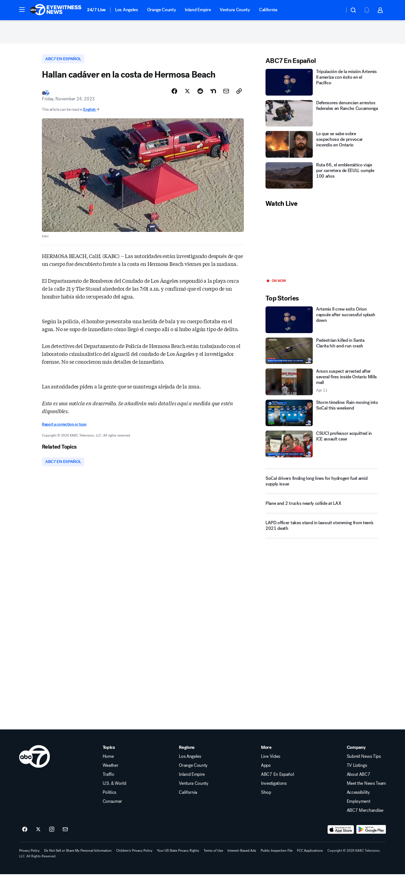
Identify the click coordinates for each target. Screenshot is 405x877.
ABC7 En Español (277, 777)
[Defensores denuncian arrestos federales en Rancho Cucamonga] (322, 115)
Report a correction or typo (64, 427)
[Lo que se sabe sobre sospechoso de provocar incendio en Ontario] (322, 146)
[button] (22, 9)
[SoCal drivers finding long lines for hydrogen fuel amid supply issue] (322, 483)
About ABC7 (358, 777)
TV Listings (357, 768)
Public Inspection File (276, 853)
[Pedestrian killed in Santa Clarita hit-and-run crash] (322, 353)
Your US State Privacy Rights (178, 853)
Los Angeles (126, 10)
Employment (358, 804)
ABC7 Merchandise (365, 813)
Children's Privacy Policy (134, 853)
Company (356, 750)
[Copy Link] (239, 93)
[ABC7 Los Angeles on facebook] (24, 832)
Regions (187, 750)
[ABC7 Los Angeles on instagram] (51, 832)
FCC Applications (310, 853)
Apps (266, 768)
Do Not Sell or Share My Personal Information (78, 853)
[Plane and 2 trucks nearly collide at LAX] (322, 507)
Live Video (270, 759)
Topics (109, 750)
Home (108, 759)
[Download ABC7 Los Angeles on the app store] (340, 832)
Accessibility (358, 795)
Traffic (108, 777)
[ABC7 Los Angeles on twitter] (38, 832)
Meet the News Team (366, 786)
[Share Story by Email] (226, 93)
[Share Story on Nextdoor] (213, 93)
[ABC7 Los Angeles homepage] (55, 10)
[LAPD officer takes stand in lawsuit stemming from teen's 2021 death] (322, 530)
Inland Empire (198, 10)
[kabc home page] (34, 759)
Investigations (274, 786)
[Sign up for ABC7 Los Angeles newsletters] (65, 832)
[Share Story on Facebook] (174, 93)
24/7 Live (96, 10)
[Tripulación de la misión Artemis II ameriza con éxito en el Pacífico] (322, 84)
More (266, 750)
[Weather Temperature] (336, 10)
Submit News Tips (364, 759)
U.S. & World (114, 786)
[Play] (322, 245)
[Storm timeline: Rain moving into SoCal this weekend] (322, 415)
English (91, 112)
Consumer (112, 804)
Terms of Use (213, 853)
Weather (110, 768)
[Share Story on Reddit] (200, 93)
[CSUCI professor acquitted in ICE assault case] (322, 446)
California (268, 10)
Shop (266, 795)
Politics (109, 795)
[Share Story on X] (187, 93)
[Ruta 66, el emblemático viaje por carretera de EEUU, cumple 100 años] (322, 177)
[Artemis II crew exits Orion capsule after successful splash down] (322, 321)
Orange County (161, 10)
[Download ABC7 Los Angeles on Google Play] (371, 832)
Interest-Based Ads (242, 853)
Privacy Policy (29, 853)
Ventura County (235, 10)
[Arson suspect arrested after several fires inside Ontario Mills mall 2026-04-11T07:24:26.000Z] (322, 383)
